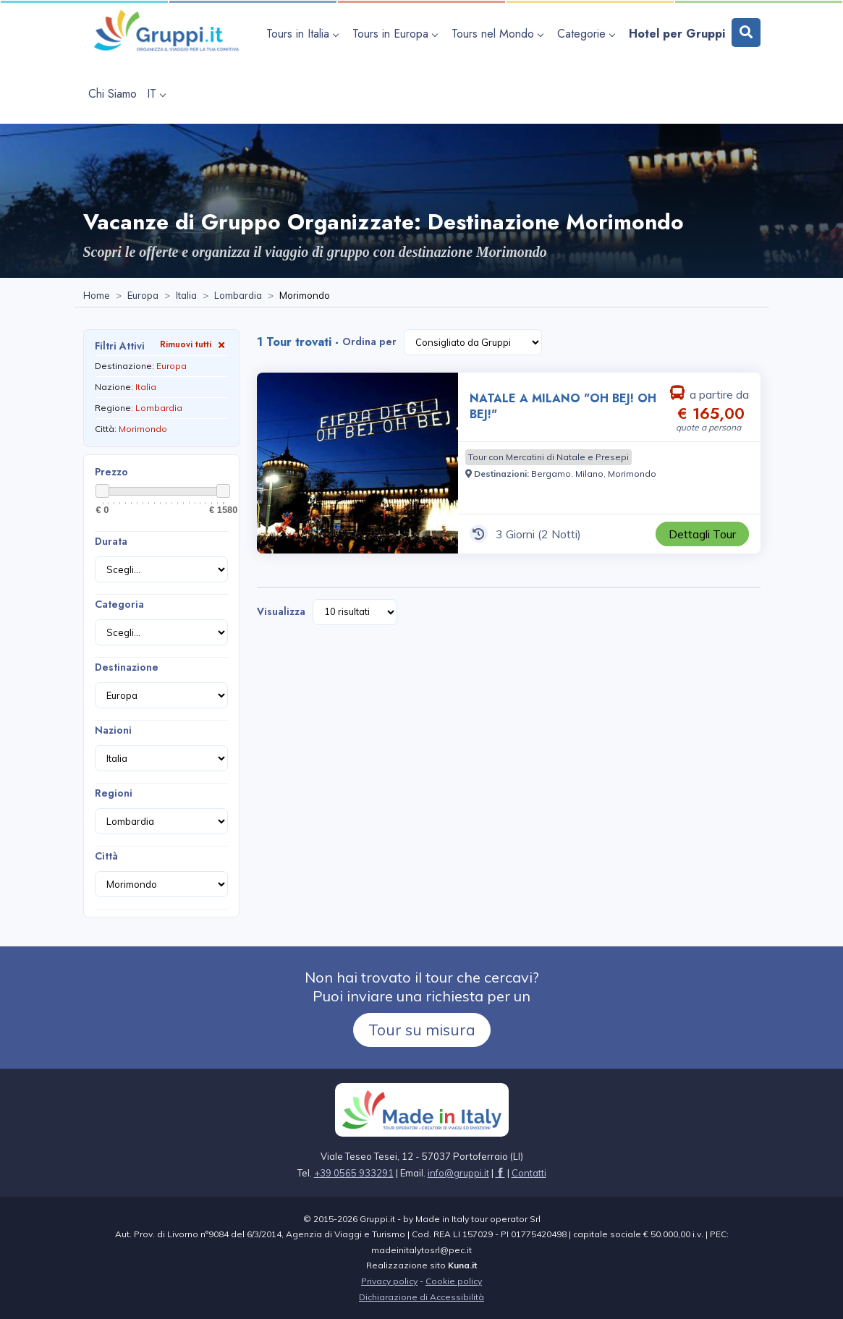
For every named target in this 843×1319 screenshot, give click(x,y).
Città (106, 856)
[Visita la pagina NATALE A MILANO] (357, 463)
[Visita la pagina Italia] (186, 296)
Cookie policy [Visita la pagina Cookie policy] (453, 1281)
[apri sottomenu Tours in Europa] (396, 34)
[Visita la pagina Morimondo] (632, 473)
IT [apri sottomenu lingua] (156, 93)
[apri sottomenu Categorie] (588, 34)
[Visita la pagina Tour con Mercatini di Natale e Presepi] (548, 457)
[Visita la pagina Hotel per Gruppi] (677, 34)
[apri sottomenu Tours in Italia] (304, 34)
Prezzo (111, 472)
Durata (111, 541)
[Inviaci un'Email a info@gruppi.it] (458, 1173)
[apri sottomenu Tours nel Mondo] (499, 34)
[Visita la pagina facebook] (500, 1173)
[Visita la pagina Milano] (589, 473)
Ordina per (369, 341)
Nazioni (113, 730)
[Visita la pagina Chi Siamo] (112, 94)
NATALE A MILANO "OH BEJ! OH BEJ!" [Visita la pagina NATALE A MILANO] (563, 406)
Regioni (113, 793)
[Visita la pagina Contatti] (529, 1173)
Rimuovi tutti (194, 344)
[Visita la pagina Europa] (142, 296)
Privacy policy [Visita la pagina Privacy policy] (389, 1281)
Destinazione (126, 667)
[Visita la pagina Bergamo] (551, 473)
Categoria (119, 604)
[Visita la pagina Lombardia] (238, 296)
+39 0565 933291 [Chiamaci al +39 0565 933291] (354, 1173)
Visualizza (281, 611)
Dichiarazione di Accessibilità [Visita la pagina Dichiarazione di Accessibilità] (421, 1297)
